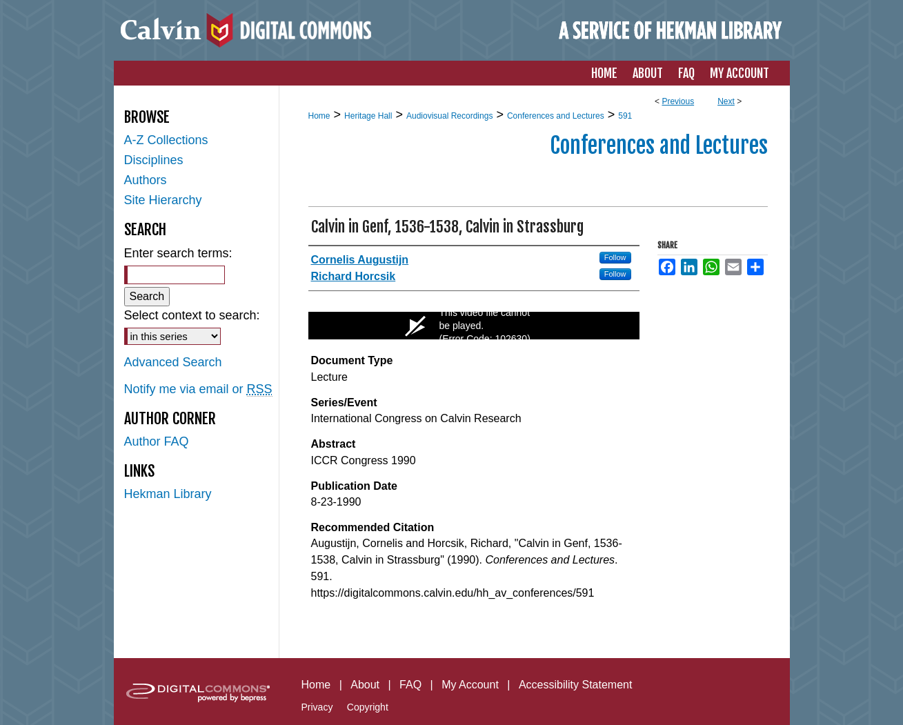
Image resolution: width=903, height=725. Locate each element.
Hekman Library (168, 494)
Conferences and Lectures (555, 116)
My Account (470, 685)
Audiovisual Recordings (449, 116)
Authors (145, 180)
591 (625, 116)
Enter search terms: (178, 253)
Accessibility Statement (576, 685)
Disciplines (153, 160)
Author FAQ (156, 441)
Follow (615, 257)
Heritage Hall (368, 116)
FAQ (410, 685)
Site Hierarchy (163, 200)
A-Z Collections (166, 140)
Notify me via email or (198, 389)
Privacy (317, 707)
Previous (678, 101)
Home (319, 116)
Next (726, 101)
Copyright (367, 707)
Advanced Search (173, 362)
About (364, 685)
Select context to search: (192, 315)
